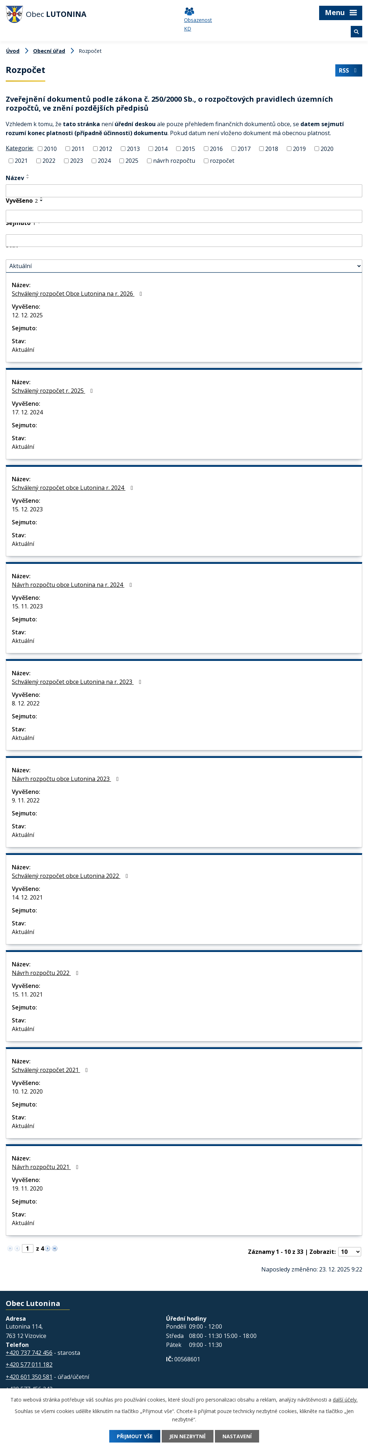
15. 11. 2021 (27, 994)
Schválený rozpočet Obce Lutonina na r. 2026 (78, 294)
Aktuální (23, 350)
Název (15, 178)
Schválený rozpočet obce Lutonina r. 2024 (73, 488)
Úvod (12, 50)
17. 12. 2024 (27, 412)
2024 (104, 161)
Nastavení (237, 1436)
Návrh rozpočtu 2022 (46, 973)
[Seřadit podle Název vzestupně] (28, 175)
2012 (105, 148)
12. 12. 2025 (27, 315)
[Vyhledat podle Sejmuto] (184, 240)
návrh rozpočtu (174, 161)
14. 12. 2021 (27, 897)
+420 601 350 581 (29, 1377)
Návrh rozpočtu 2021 (46, 1167)
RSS (349, 70)
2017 (244, 148)
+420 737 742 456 (29, 1353)
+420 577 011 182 (29, 1364)
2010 (50, 148)
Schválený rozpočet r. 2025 (53, 391)
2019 (299, 148)
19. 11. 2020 (27, 1188)
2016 (216, 148)
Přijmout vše (135, 1436)
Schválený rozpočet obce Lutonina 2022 (71, 876)
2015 (188, 148)
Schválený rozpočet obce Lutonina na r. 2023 (78, 682)
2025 (131, 161)
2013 (133, 148)
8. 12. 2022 (26, 703)
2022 (48, 161)
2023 (76, 161)
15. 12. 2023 (27, 509)
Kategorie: (19, 148)
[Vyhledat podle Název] (184, 190)
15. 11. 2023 (27, 606)
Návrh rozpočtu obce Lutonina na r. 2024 (73, 585)
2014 (161, 148)
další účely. (345, 1399)
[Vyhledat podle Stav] (184, 265)
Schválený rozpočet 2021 (51, 1070)
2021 (21, 161)
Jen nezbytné (187, 1436)
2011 (78, 148)
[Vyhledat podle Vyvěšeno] (184, 216)
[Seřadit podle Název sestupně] (28, 177)
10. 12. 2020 (27, 1091)
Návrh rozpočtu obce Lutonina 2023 (66, 779)
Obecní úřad (49, 50)
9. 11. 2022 (26, 800)
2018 (271, 148)
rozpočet (222, 161)
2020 (327, 148)
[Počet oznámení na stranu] (349, 1251)
